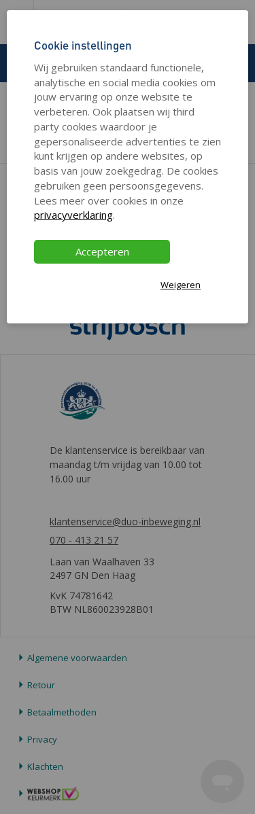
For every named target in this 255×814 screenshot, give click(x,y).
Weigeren (180, 285)
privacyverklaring (73, 215)
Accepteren (102, 251)
